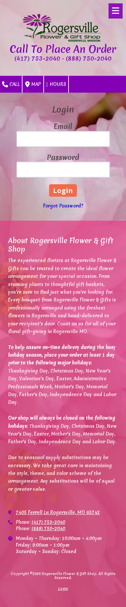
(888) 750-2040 (48, 528)
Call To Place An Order (63, 49)
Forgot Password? (63, 206)
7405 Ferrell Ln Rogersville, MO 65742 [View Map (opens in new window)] (58, 512)
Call (11, 84)
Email (63, 126)
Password (63, 157)
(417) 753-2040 (48, 522)
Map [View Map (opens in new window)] (33, 84)
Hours (56, 84)
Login (63, 588)
